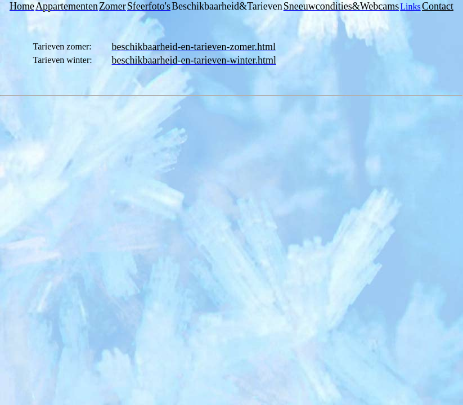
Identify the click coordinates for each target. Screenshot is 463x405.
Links (410, 6)
